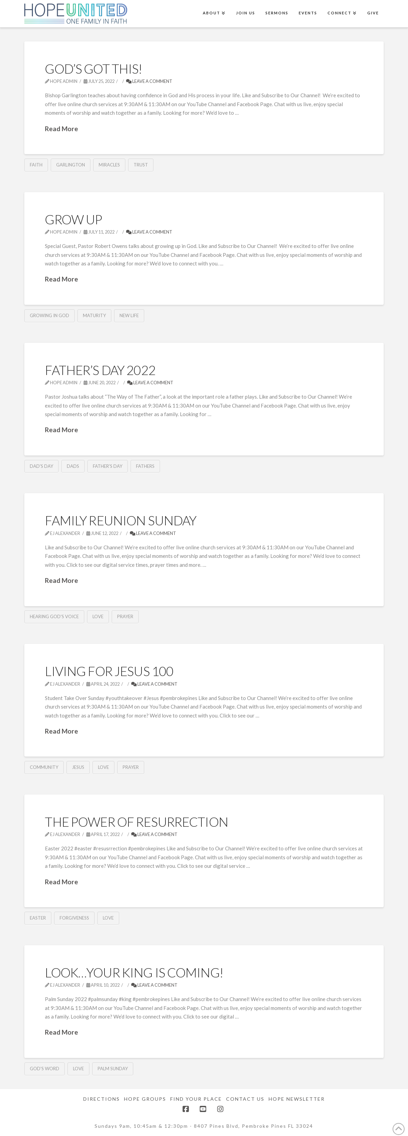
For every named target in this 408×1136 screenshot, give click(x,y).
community (44, 767)
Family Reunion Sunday (120, 520)
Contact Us (245, 1099)
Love (97, 616)
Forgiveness (74, 918)
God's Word (44, 1068)
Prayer (125, 616)
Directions (101, 1099)
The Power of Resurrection (136, 821)
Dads (73, 466)
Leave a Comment (149, 81)
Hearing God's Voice (54, 616)
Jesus (78, 767)
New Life (129, 315)
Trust (141, 164)
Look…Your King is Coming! (134, 972)
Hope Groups (145, 1099)
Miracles (109, 164)
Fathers (145, 466)
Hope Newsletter (297, 1099)
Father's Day (107, 466)
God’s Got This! (93, 68)
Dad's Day (41, 466)
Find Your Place (196, 1099)
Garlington (70, 164)
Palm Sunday (113, 1068)
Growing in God (49, 315)
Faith (36, 164)
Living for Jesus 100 (109, 671)
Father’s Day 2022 (100, 370)
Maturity (94, 315)
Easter (38, 918)
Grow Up (73, 219)
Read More (61, 129)
